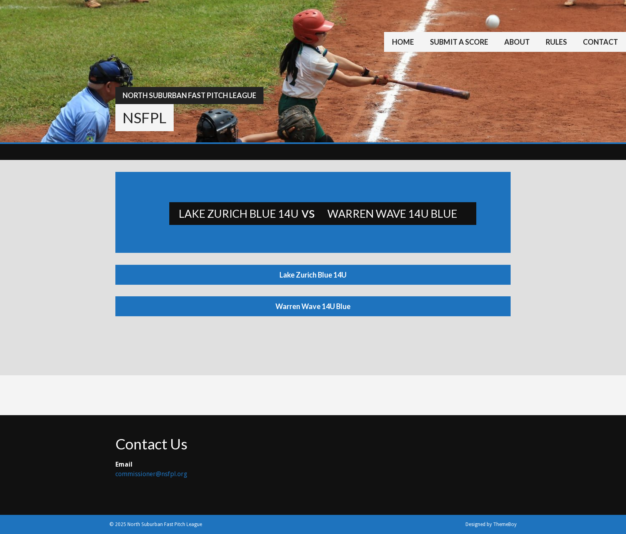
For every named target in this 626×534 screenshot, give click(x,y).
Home (403, 41)
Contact (600, 41)
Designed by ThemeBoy (491, 524)
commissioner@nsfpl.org (151, 474)
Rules (556, 41)
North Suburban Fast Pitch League (189, 95)
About (517, 41)
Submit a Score (459, 41)
